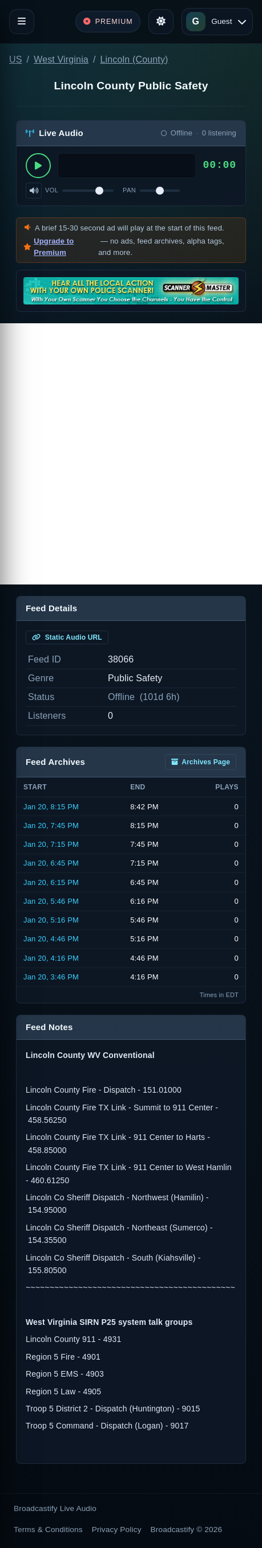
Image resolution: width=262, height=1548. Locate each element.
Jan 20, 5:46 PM (51, 901)
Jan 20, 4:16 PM (51, 958)
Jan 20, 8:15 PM (51, 806)
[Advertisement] (131, 453)
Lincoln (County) (134, 59)
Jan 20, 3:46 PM (51, 977)
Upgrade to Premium (54, 247)
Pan (129, 190)
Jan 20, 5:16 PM (51, 920)
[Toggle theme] (161, 21)
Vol (51, 190)
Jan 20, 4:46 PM (51, 938)
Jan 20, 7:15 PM (51, 844)
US (15, 59)
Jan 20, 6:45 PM (51, 863)
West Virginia (61, 59)
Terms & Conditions (48, 1529)
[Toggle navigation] (21, 21)
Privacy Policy (117, 1529)
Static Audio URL (67, 637)
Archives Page (200, 762)
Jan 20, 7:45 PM (51, 825)
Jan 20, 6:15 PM (51, 882)
